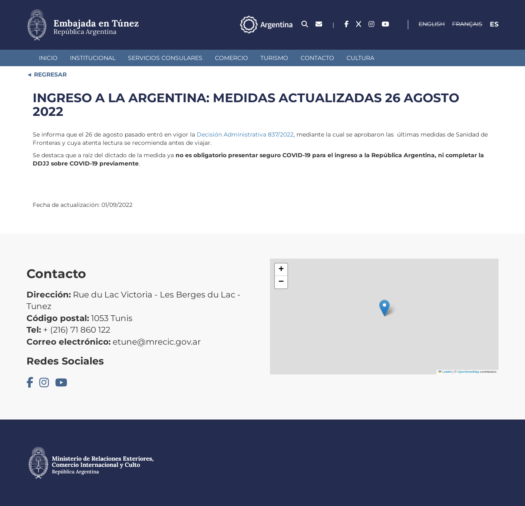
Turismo (274, 58)
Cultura (360, 58)
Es (494, 24)
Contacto (317, 58)
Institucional (93, 58)
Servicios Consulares (165, 58)
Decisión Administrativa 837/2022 (245, 134)
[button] (384, 308)
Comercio (231, 58)
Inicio (48, 58)
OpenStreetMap (468, 372)
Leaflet (445, 372)
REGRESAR (49, 74)
